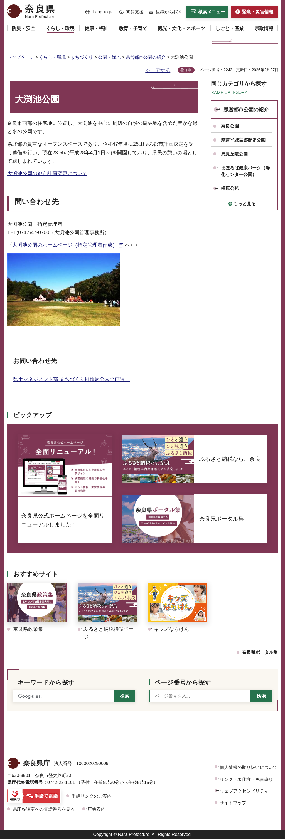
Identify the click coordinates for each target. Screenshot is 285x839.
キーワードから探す (46, 682)
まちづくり (82, 57)
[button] (98, 12)
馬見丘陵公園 (234, 154)
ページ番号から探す (182, 682)
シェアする (157, 70)
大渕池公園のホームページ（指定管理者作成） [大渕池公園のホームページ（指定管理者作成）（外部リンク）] (64, 245)
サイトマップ (233, 802)
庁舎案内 (96, 809)
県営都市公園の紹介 (146, 57)
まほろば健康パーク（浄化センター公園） (245, 171)
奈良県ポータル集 (260, 652)
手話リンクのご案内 (92, 796)
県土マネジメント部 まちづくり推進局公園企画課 (71, 379)
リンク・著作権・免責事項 (246, 779)
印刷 (188, 70)
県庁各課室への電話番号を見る (44, 809)
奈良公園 (230, 126)
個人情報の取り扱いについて (248, 767)
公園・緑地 (109, 57)
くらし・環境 (52, 57)
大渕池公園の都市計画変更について (47, 173)
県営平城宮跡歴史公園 (243, 140)
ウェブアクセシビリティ (244, 791)
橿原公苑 (230, 188)
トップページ (20, 57)
